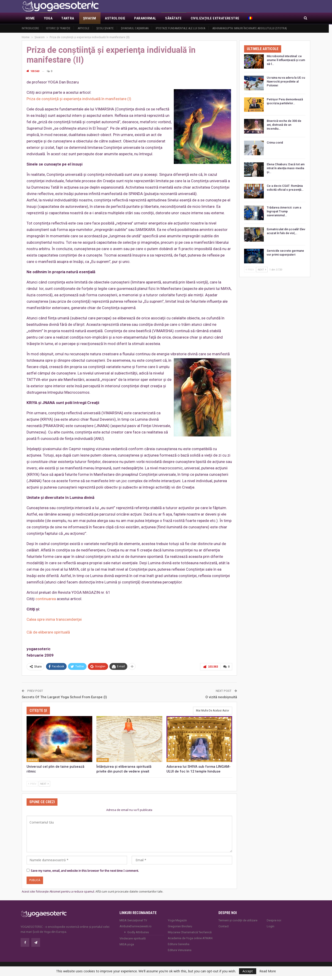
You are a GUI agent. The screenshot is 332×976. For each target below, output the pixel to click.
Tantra (67, 18)
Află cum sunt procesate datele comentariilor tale (129, 891)
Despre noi (274, 920)
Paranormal (145, 18)
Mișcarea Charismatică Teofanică (190, 932)
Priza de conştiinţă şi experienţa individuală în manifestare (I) (79, 98)
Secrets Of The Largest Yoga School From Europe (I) (64, 697)
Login (270, 926)
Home (30, 18)
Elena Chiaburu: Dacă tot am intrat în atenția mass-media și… (286, 168)
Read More (267, 971)
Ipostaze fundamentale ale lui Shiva (180, 28)
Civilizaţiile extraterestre (215, 18)
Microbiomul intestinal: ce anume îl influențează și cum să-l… (286, 60)
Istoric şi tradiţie (58, 28)
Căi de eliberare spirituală (48, 632)
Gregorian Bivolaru (180, 926)
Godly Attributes (138, 932)
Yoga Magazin (177, 920)
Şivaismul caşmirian (135, 28)
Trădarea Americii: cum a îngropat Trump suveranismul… (284, 211)
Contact (223, 926)
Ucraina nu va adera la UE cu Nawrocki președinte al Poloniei (286, 81)
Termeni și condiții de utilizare (237, 920)
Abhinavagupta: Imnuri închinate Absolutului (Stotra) (249, 28)
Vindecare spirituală (133, 938)
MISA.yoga (127, 944)
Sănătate (173, 18)
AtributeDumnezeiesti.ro (136, 926)
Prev (32, 783)
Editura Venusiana (179, 950)
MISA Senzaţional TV (133, 920)
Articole (83, 28)
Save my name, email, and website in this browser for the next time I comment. (85, 871)
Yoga (48, 18)
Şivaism (89, 18)
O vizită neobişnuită (221, 697)
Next (44, 783)
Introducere (30, 28)
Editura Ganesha (178, 944)
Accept (247, 971)
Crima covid (275, 142)
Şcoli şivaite (105, 28)
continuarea (45, 598)
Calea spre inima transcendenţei (54, 619)
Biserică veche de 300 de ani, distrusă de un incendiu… (284, 124)
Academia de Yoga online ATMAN (190, 938)
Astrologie (115, 18)
